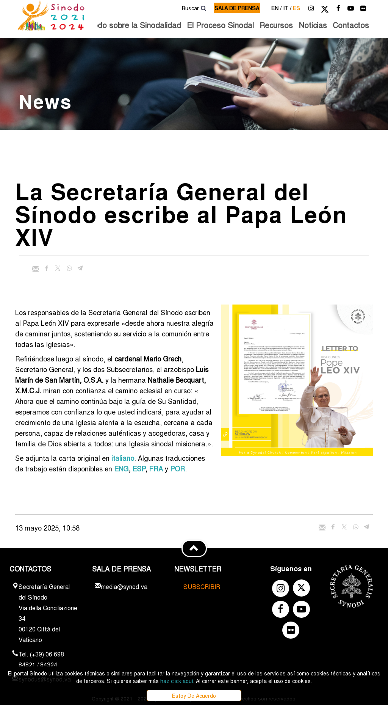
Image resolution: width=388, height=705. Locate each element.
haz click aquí (176, 681)
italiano (122, 458)
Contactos (351, 24)
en (276, 8)
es (296, 8)
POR (177, 468)
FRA (156, 468)
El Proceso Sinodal (220, 24)
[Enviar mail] (35, 269)
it (287, 8)
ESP (138, 468)
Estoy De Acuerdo (194, 695)
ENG (121, 468)
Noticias (313, 24)
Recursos (276, 24)
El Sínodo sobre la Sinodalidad (126, 24)
